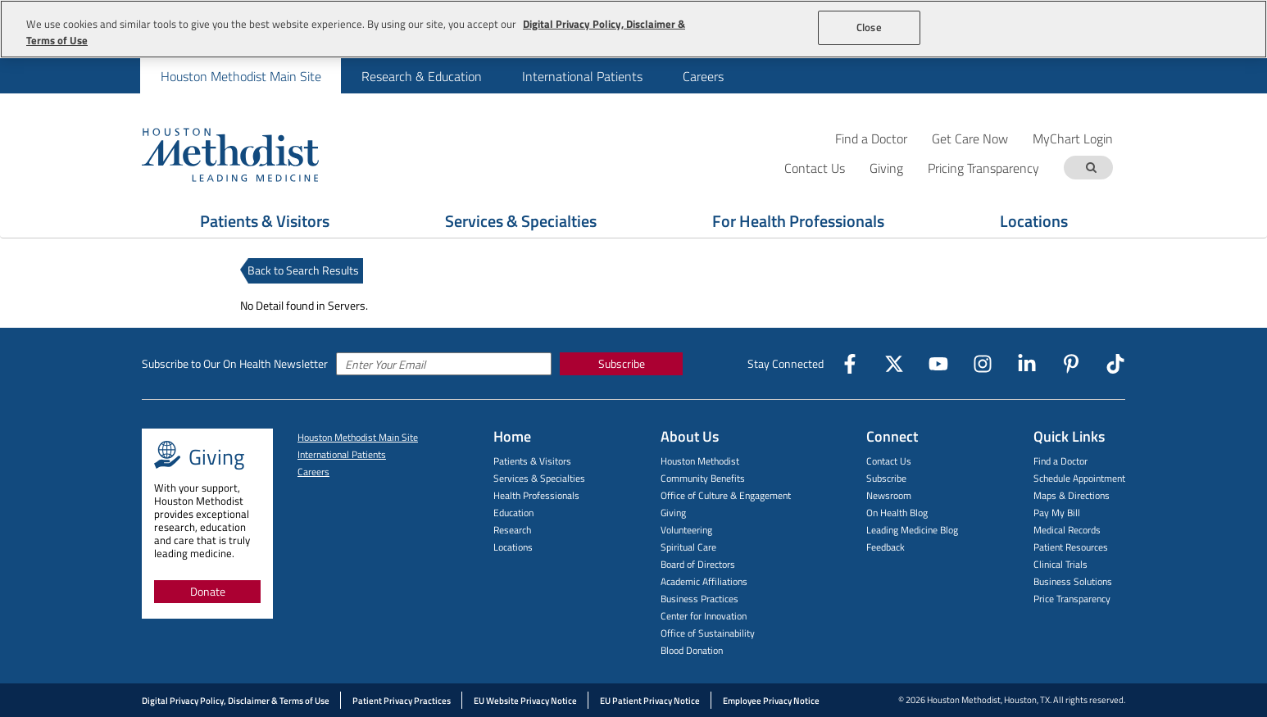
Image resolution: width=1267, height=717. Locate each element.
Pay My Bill (1056, 512)
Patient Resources (1070, 547)
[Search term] (1090, 167)
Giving (673, 512)
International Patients (582, 76)
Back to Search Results (303, 270)
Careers (703, 76)
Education (513, 512)
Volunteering (686, 530)
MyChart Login (1073, 138)
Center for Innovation (704, 616)
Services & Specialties (521, 221)
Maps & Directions (1071, 495)
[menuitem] (240, 75)
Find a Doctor (871, 138)
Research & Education (421, 76)
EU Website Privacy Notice (525, 700)
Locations (1034, 221)
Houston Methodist (700, 461)
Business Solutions (1072, 581)
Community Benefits (703, 478)
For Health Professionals (798, 221)
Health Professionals (536, 495)
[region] (633, 29)
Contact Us (888, 461)
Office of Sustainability (708, 633)
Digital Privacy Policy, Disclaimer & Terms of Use (235, 700)
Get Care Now (970, 138)
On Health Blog (897, 512)
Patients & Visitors (264, 221)
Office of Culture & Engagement (726, 495)
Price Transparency (1071, 598)
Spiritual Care (688, 547)
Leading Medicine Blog (912, 530)
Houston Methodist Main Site (241, 76)
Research (512, 530)
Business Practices (699, 598)
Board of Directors (698, 564)
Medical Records (1067, 530)
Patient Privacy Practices (401, 700)
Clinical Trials (1060, 564)
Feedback (885, 547)
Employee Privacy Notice (771, 700)
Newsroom (888, 495)
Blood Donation (692, 650)
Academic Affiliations (704, 581)
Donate (207, 591)
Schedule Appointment (1079, 478)
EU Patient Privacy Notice (650, 700)
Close (869, 27)
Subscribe (621, 363)
